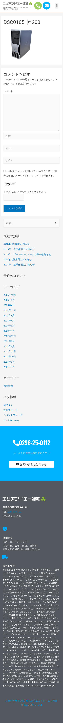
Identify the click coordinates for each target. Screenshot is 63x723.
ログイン (8, 405)
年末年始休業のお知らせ (16, 244)
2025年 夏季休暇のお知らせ (19, 249)
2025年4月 (9, 305)
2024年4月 (9, 320)
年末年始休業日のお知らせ (18, 259)
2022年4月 (9, 346)
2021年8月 (9, 361)
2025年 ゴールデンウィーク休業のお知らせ (27, 254)
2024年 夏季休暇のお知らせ (19, 264)
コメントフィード (13, 415)
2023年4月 (9, 330)
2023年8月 (9, 325)
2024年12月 (10, 310)
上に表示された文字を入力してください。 (26, 192)
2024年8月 (9, 315)
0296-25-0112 (14, 511)
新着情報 (8, 385)
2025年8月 (9, 300)
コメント (8, 91)
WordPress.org (11, 420)
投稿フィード (11, 410)
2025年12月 (10, 295)
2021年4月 (9, 367)
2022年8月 (9, 341)
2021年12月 (10, 351)
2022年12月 (10, 336)
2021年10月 (10, 356)
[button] (56, 6)
